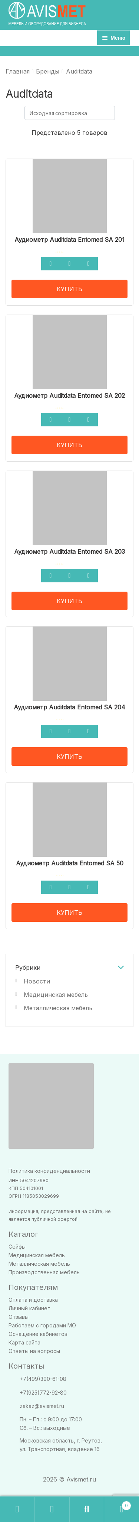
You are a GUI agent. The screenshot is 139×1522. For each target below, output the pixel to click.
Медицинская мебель (56, 994)
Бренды (47, 71)
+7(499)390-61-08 (43, 1379)
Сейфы (17, 1246)
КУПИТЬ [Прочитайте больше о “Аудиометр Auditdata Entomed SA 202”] (69, 445)
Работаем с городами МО (42, 1325)
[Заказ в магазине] (69, 113)
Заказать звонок (17, 1509)
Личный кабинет (29, 1308)
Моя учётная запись (52, 1509)
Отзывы (19, 1317)
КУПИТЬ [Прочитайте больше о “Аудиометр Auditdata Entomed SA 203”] (69, 601)
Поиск (87, 1509)
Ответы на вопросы (34, 1351)
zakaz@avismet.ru (42, 1406)
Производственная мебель (44, 1272)
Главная (18, 71)
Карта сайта (24, 1342)
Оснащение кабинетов (38, 1334)
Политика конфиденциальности (49, 1171)
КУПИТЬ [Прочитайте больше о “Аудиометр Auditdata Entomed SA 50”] (69, 912)
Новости (37, 981)
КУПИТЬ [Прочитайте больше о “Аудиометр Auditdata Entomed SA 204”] (69, 756)
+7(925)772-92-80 (43, 1392)
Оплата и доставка (33, 1300)
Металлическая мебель (58, 1008)
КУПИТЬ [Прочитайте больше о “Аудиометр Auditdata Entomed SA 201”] (69, 289)
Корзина (117, 1503)
